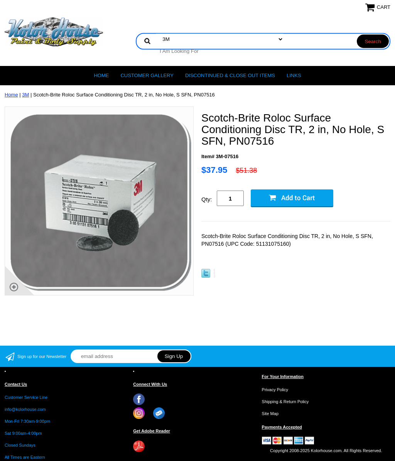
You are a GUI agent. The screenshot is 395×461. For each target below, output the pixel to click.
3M (25, 95)
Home (101, 75)
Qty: (206, 199)
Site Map (270, 413)
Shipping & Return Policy (285, 401)
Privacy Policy (275, 389)
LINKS (294, 75)
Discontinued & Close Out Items (230, 75)
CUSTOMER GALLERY (147, 75)
